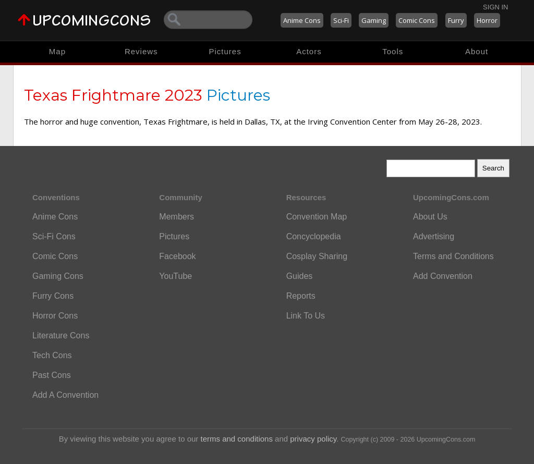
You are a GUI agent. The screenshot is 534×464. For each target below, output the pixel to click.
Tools (392, 51)
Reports (300, 295)
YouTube (175, 276)
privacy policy (313, 438)
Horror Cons (55, 315)
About (476, 51)
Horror (487, 20)
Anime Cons (302, 20)
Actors (309, 51)
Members (176, 216)
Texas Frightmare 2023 (113, 95)
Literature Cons (60, 335)
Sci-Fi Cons (54, 236)
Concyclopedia (313, 236)
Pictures (225, 51)
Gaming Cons (57, 276)
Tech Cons (52, 355)
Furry (456, 20)
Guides (299, 276)
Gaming (373, 20)
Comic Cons (416, 20)
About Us (430, 216)
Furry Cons (53, 295)
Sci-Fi (341, 20)
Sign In (495, 7)
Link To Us (305, 315)
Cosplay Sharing (316, 256)
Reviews (141, 51)
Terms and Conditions (453, 256)
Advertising (433, 236)
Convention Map (316, 216)
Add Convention (442, 276)
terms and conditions (237, 438)
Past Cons (51, 375)
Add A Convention (65, 394)
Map (57, 51)
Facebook (177, 256)
